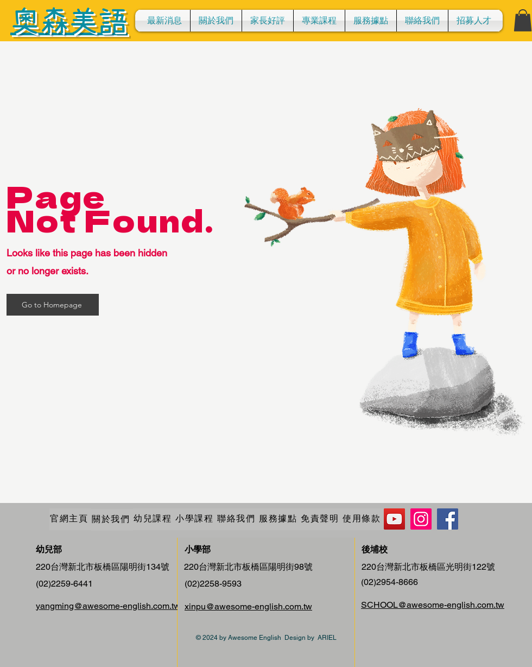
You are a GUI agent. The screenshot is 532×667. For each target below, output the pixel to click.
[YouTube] (394, 519)
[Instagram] (421, 519)
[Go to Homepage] (53, 305)
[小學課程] (196, 519)
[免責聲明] (321, 519)
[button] (319, 21)
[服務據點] (279, 519)
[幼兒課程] (154, 519)
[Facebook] (447, 519)
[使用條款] (363, 519)
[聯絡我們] (237, 519)
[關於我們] (112, 520)
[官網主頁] (70, 519)
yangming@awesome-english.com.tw (108, 606)
